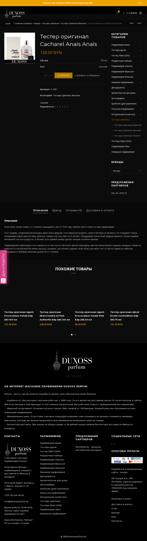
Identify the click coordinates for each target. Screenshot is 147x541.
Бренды (115, 512)
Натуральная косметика (123, 114)
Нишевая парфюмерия (122, 82)
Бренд (56, 210)
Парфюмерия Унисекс (122, 66)
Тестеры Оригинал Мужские (128, 125)
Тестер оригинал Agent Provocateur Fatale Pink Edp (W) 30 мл (89, 316)
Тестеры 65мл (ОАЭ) (121, 141)
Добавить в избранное (88, 75)
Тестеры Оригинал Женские (73, 23)
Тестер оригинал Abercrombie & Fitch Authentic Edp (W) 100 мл (55, 316)
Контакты (116, 521)
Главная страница (23, 23)
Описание (40, 210)
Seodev (124, 472)
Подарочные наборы (121, 60)
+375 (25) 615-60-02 (14, 495)
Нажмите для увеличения (31, 58)
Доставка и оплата (100, 210)
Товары (36, 23)
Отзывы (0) (74, 210)
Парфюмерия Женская (122, 76)
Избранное (118, 12)
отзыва (25, 523)
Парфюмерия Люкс (120, 146)
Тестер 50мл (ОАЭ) (120, 55)
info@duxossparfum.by (16, 501)
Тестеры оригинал (50, 23)
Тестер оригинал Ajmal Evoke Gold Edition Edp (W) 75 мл (124, 316)
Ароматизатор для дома (123, 92)
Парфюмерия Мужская (122, 71)
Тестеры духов (118, 50)
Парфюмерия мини (120, 44)
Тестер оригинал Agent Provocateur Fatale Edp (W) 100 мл (19, 316)
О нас (114, 508)
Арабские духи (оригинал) (123, 103)
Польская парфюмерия (122, 109)
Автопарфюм (117, 98)
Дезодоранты (118, 87)
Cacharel (44, 102)
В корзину (64, 75)
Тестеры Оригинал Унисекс (127, 135)
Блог (140, 3)
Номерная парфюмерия (123, 151)
